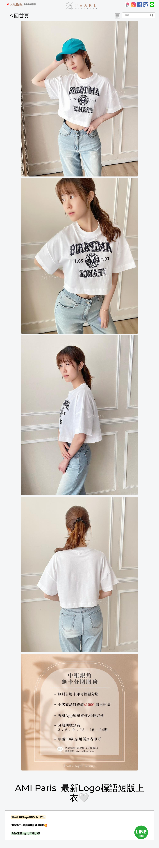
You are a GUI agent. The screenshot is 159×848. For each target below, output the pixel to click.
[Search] (135, 15)
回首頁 (19, 16)
